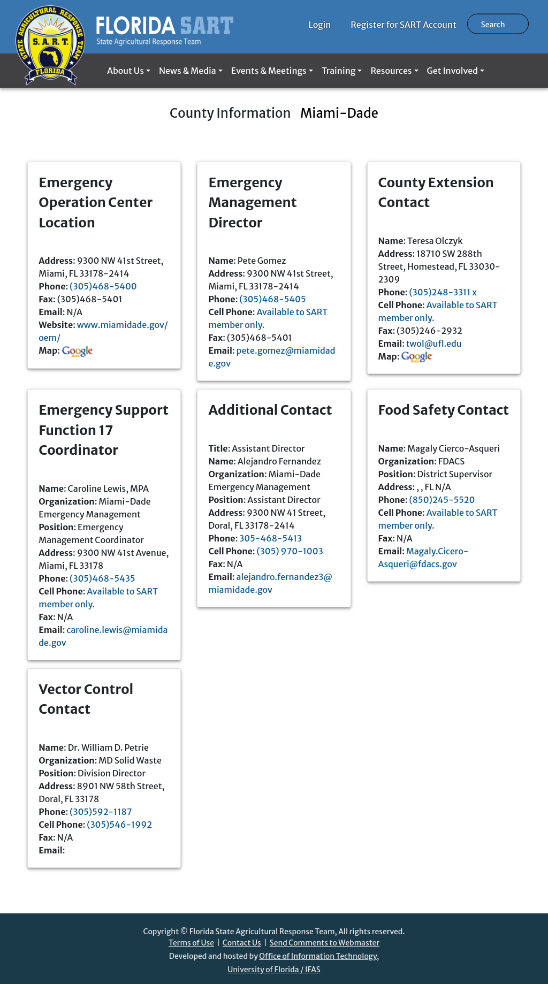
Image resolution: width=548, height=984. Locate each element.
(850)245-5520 (442, 499)
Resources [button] (391, 70)
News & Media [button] (187, 70)
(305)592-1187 (101, 811)
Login (320, 24)
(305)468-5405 (272, 299)
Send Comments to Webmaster (324, 943)
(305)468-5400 (103, 286)
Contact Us (242, 943)
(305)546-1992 (119, 824)
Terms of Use (191, 943)
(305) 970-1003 (290, 551)
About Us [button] (125, 70)
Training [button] (338, 70)
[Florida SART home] (124, 27)
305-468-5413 (270, 538)
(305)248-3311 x (443, 292)
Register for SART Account (403, 24)
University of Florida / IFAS (274, 969)
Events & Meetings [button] (269, 70)
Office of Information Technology (318, 956)
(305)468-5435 (102, 578)
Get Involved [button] (452, 70)
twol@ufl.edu (434, 343)
